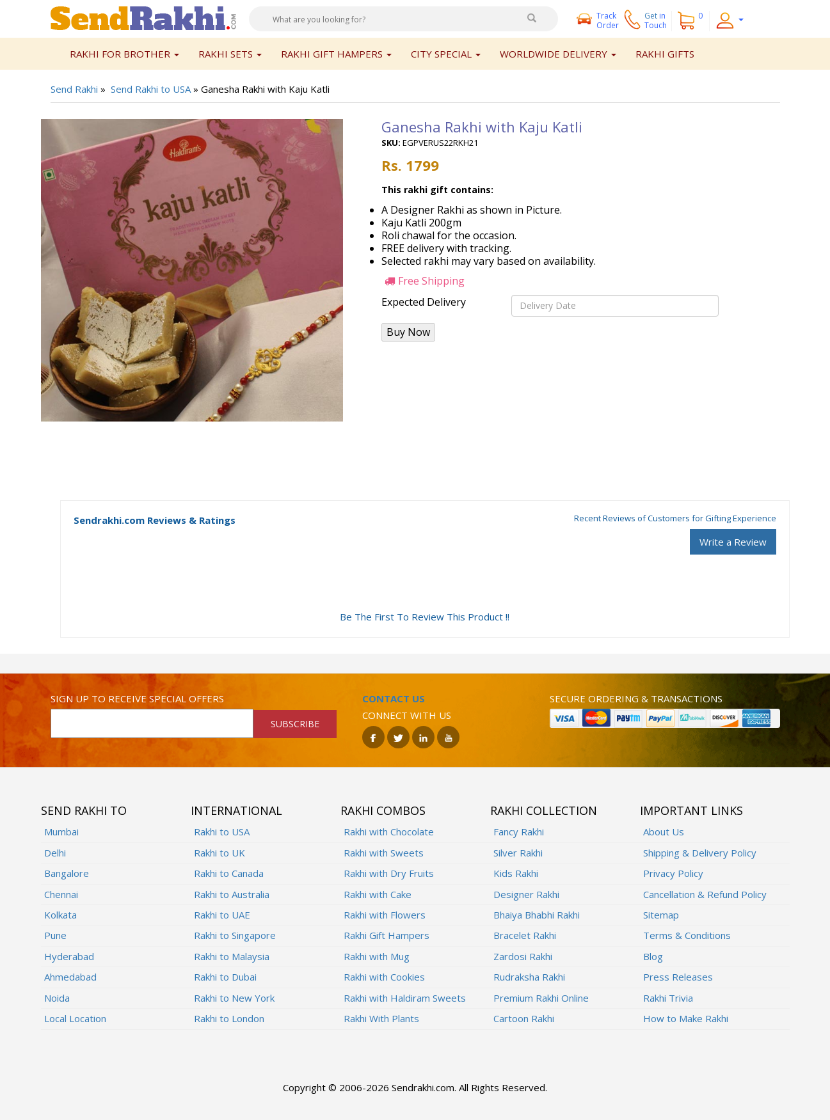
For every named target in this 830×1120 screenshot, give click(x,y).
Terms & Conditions (687, 935)
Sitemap (661, 914)
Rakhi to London (229, 1018)
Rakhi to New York (234, 997)
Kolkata (60, 914)
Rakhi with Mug (377, 956)
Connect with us (406, 715)
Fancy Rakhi (518, 831)
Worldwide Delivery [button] (558, 53)
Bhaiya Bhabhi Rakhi (536, 914)
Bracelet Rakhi (524, 935)
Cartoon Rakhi (523, 1018)
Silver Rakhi (518, 852)
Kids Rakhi (515, 873)
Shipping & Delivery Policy (699, 852)
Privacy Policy (673, 873)
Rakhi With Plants (381, 1018)
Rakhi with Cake (377, 894)
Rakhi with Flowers (385, 914)
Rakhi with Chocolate (389, 831)
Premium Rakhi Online (541, 997)
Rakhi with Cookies (384, 976)
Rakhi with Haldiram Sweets (405, 997)
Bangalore (66, 873)
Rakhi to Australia (231, 894)
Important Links (691, 810)
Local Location (75, 1018)
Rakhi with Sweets (384, 852)
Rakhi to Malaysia (231, 956)
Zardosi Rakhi (522, 956)
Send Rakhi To (84, 810)
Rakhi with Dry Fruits (389, 873)
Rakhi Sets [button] (230, 53)
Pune (55, 935)
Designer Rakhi (526, 894)
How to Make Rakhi (685, 1018)
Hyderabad (69, 956)
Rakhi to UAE (222, 914)
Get (655, 20)
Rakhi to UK (219, 852)
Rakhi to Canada (229, 873)
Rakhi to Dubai (225, 976)
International (236, 810)
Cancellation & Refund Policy (705, 894)
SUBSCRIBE (295, 724)
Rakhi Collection (543, 810)
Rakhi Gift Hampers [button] (336, 53)
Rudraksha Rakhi (529, 976)
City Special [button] (446, 53)
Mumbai (61, 831)
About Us (663, 831)
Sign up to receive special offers (137, 698)
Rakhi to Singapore (235, 935)
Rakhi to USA (222, 831)
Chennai (61, 894)
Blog (653, 956)
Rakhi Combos (383, 810)
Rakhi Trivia (668, 997)
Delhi (55, 852)
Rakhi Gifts (664, 53)
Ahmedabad (70, 976)
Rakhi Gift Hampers (386, 935)
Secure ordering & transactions (636, 698)
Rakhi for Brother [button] (124, 53)
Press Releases (678, 976)
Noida (57, 997)
